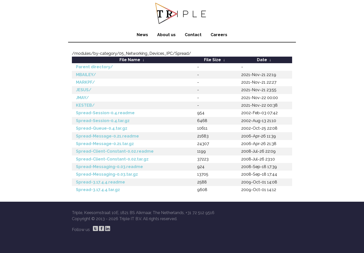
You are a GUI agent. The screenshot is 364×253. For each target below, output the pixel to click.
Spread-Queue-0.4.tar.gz (101, 128)
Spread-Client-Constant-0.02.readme (115, 151)
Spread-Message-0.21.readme (107, 136)
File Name (129, 59)
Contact (193, 34)
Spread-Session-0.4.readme (105, 112)
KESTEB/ (85, 105)
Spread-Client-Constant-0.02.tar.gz (112, 159)
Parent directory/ (94, 66)
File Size (212, 59)
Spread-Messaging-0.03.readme (109, 166)
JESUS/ (83, 89)
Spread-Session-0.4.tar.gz (103, 120)
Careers (219, 34)
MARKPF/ (85, 82)
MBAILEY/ (86, 74)
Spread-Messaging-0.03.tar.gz (107, 174)
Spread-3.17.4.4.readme (100, 182)
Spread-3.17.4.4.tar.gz (98, 189)
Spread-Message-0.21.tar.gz (105, 143)
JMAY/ (82, 97)
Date (262, 59)
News (142, 34)
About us (166, 34)
